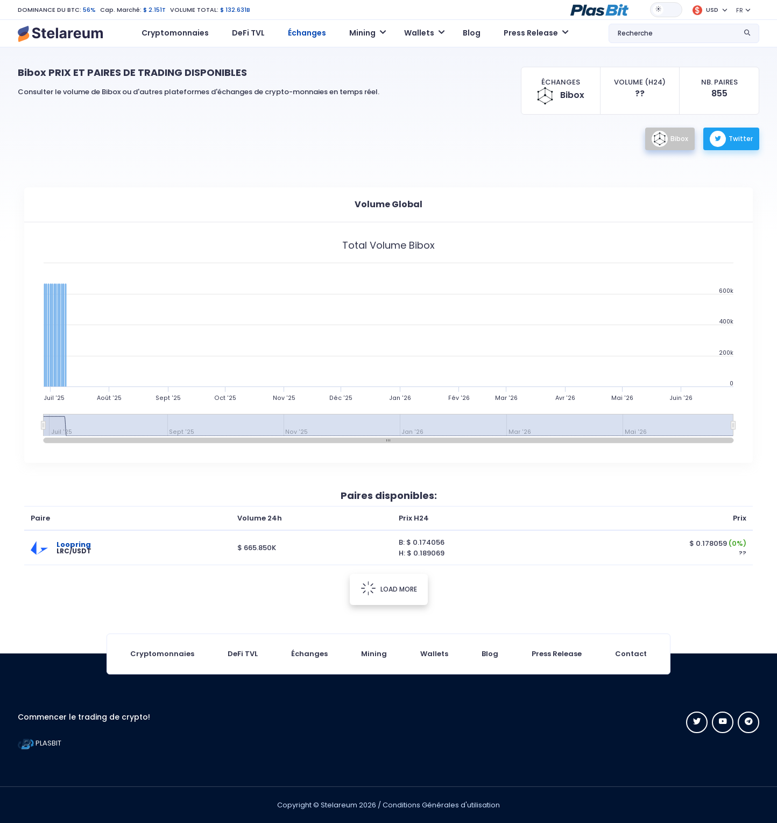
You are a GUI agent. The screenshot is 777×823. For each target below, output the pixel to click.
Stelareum (339, 805)
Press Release (557, 654)
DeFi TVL (248, 32)
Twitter (731, 139)
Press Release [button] (531, 32)
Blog (472, 32)
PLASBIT (39, 743)
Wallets (434, 654)
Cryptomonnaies (175, 32)
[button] (599, 9)
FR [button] (739, 10)
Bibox (670, 139)
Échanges (307, 32)
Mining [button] (362, 32)
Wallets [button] (419, 32)
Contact (631, 654)
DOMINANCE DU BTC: (49, 9)
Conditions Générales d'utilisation (441, 805)
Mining (374, 654)
